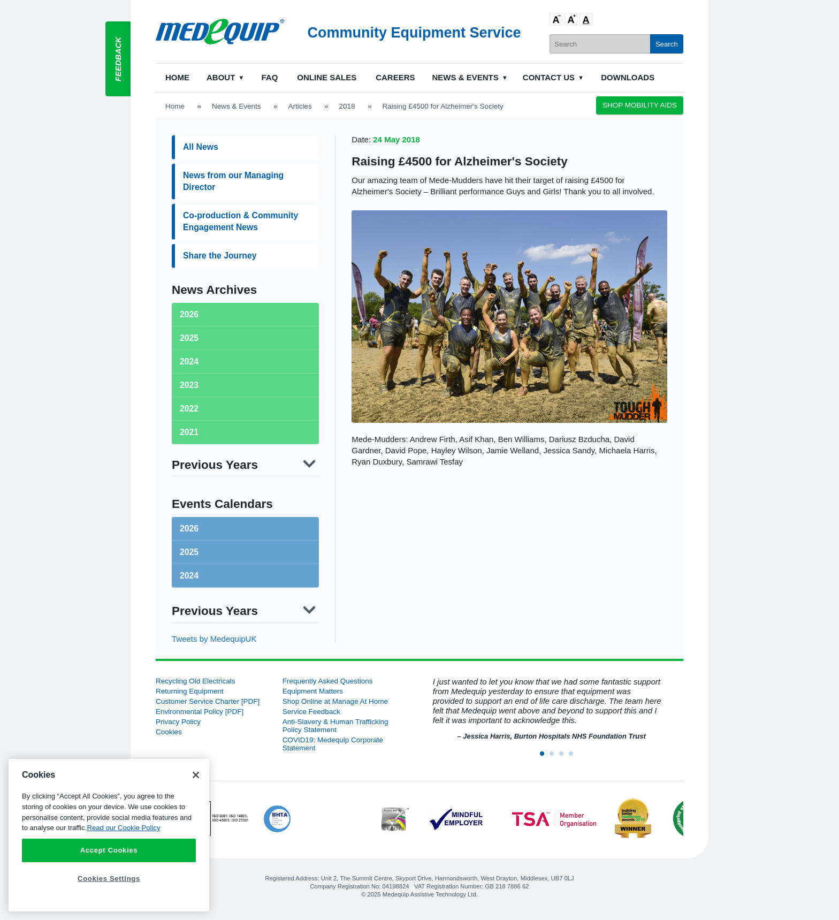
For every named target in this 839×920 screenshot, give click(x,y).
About (221, 77)
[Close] (196, 775)
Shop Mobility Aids (639, 105)
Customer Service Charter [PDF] (208, 701)
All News (200, 146)
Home (177, 77)
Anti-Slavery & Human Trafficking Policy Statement (335, 726)
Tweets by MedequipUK (214, 638)
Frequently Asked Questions (328, 681)
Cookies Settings (109, 879)
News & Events (465, 77)
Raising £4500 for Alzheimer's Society (459, 161)
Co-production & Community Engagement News (240, 221)
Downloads (627, 77)
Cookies (169, 732)
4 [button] (574, 756)
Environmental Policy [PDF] (199, 712)
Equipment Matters (313, 691)
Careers (395, 77)
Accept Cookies (109, 850)
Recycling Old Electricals (195, 681)
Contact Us (549, 77)
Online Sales (326, 77)
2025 (189, 552)
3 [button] (564, 756)
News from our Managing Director (233, 181)
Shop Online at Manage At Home (335, 701)
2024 (189, 575)
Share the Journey (219, 255)
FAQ (269, 77)
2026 (189, 528)
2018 (347, 106)
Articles (299, 106)
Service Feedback (311, 712)
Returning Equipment (190, 691)
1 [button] (545, 756)
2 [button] (555, 756)
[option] (546, 709)
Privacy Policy (178, 722)
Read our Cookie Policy (123, 828)
